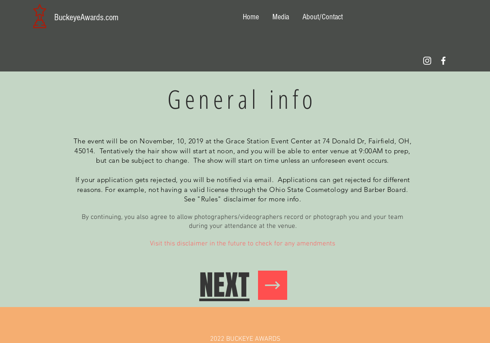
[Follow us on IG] (427, 60)
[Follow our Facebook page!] (443, 60)
